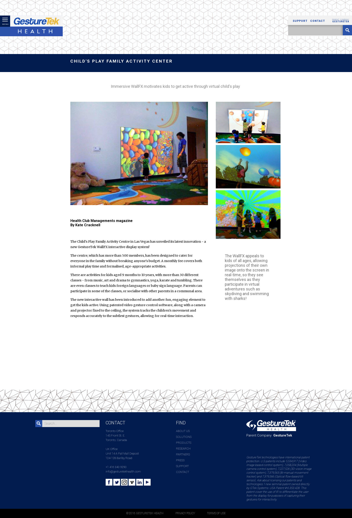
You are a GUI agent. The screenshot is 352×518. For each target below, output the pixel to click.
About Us (183, 431)
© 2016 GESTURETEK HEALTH (144, 513)
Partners (183, 454)
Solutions (184, 437)
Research (183, 448)
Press (180, 460)
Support (300, 21)
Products (183, 442)
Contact (317, 21)
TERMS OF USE (216, 513)
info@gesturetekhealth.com (123, 471)
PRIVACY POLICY (185, 513)
